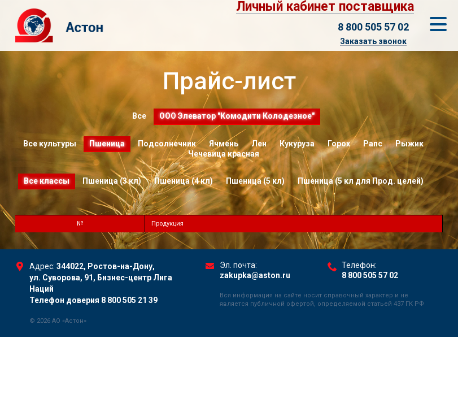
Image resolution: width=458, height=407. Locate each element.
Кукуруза (297, 143)
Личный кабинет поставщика (325, 7)
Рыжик (409, 143)
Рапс (372, 143)
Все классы (46, 180)
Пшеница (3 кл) (111, 180)
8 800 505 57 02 (373, 27)
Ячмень (223, 143)
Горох (339, 143)
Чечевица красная (223, 153)
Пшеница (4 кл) (183, 180)
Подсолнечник (167, 143)
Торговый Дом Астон (100, 25)
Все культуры (49, 143)
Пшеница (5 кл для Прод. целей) (361, 180)
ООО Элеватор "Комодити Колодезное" (237, 115)
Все (139, 115)
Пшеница (107, 143)
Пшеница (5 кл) (255, 180)
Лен (259, 143)
